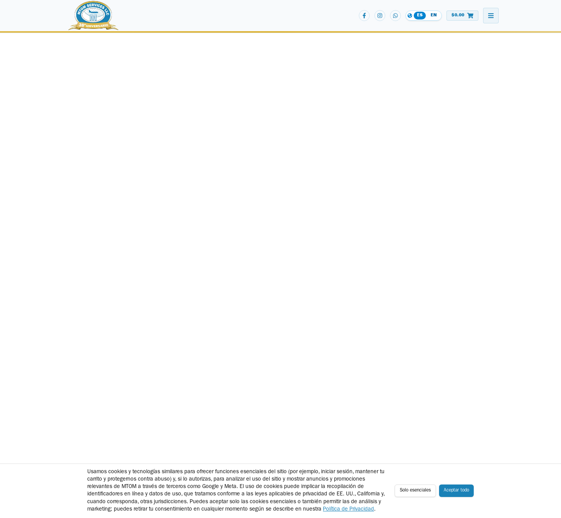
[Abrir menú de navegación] (491, 15)
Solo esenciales (415, 490)
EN (433, 15)
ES (420, 15)
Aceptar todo (456, 490)
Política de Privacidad (348, 509)
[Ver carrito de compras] (462, 16)
